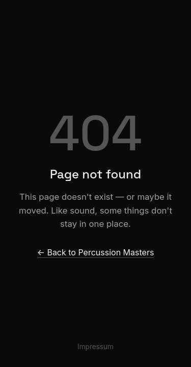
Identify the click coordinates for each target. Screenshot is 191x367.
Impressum (95, 347)
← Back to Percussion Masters (95, 252)
